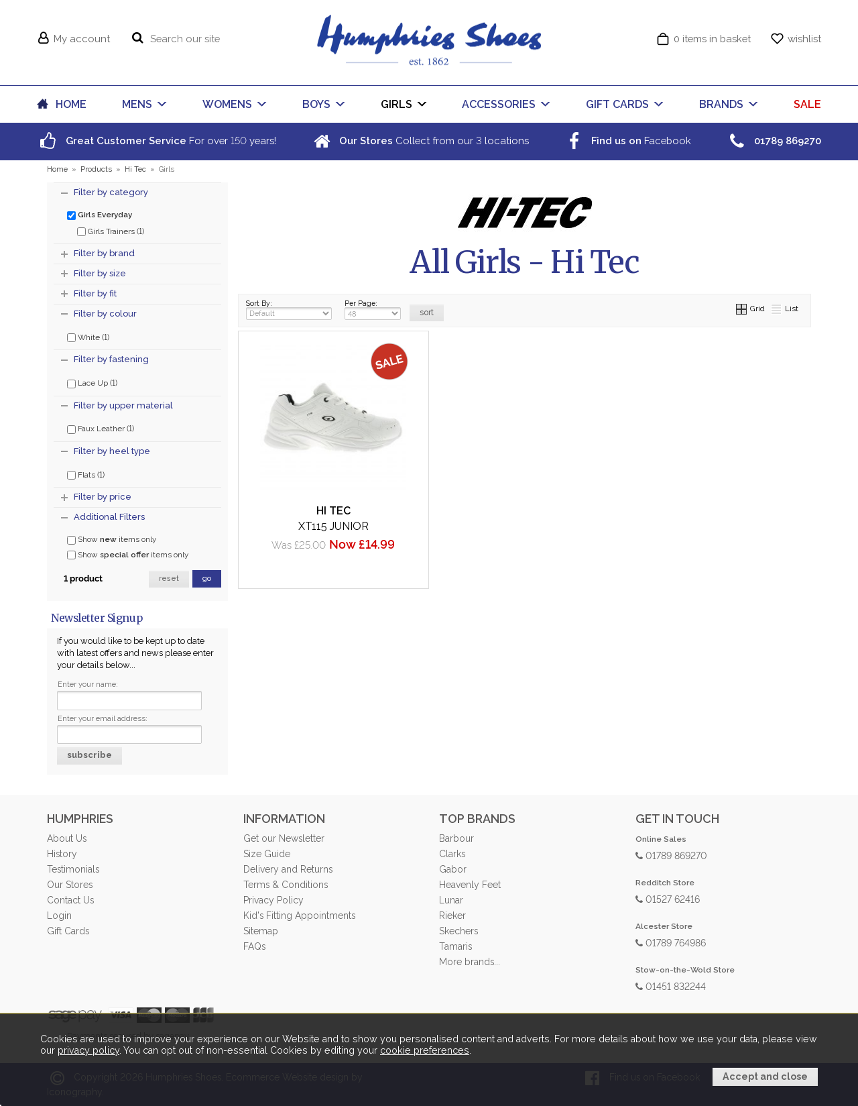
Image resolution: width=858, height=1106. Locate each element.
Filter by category (111, 192)
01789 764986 (670, 942)
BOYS (316, 104)
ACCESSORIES (499, 104)
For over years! (156, 140)
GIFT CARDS (617, 104)
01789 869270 (671, 854)
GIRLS (396, 104)
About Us (66, 838)
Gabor (453, 869)
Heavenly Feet (470, 884)
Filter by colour (105, 314)
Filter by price (102, 497)
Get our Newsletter (283, 838)
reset (169, 578)
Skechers (458, 931)
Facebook (626, 140)
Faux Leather (100, 428)
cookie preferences (424, 1050)
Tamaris (455, 946)
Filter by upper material (123, 405)
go (206, 578)
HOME (71, 104)
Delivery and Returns (287, 869)
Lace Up (92, 382)
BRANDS (721, 104)
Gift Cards (68, 931)
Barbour (456, 838)
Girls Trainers (110, 230)
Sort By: (289, 309)
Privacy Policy (273, 900)
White (88, 336)
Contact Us (70, 900)
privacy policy (88, 1050)
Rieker (452, 915)
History (62, 853)
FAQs (254, 946)
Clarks (452, 853)
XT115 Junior (333, 526)
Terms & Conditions (285, 884)
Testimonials (73, 869)
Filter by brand (104, 253)
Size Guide (266, 853)
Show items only (111, 539)
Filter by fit (95, 293)
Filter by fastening (111, 359)
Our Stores (70, 884)
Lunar (451, 900)
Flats (86, 474)
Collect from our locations (419, 140)
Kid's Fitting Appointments (299, 915)
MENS (137, 104)
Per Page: (373, 309)
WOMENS (227, 104)
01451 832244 (670, 985)
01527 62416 (667, 898)
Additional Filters (109, 517)
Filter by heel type (112, 451)
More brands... (469, 961)
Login (59, 915)
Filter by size (100, 273)
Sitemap (260, 931)
